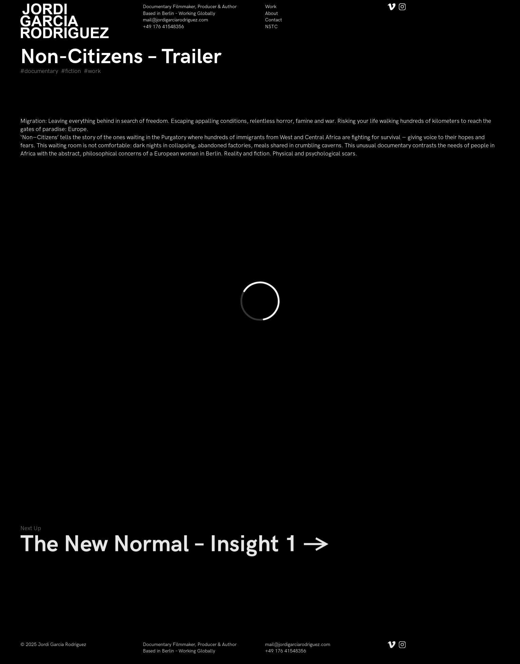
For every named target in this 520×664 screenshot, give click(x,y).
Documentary (41, 71)
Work (270, 7)
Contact (273, 20)
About (271, 13)
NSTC (271, 27)
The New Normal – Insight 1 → (174, 546)
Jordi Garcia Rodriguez (62, 644)
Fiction (73, 71)
